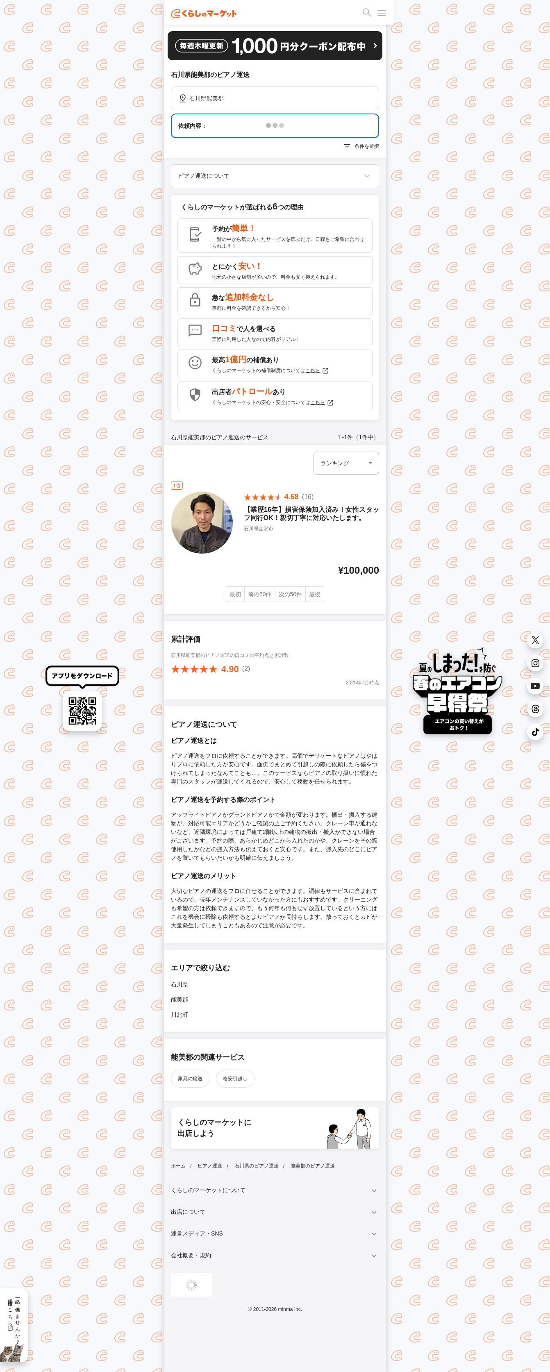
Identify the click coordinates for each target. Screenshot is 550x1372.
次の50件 (290, 594)
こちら (317, 371)
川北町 (179, 1014)
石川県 (179, 984)
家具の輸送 (190, 1078)
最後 (314, 594)
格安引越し (235, 1078)
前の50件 (260, 594)
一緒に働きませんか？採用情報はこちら (13, 1318)
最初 (235, 594)
